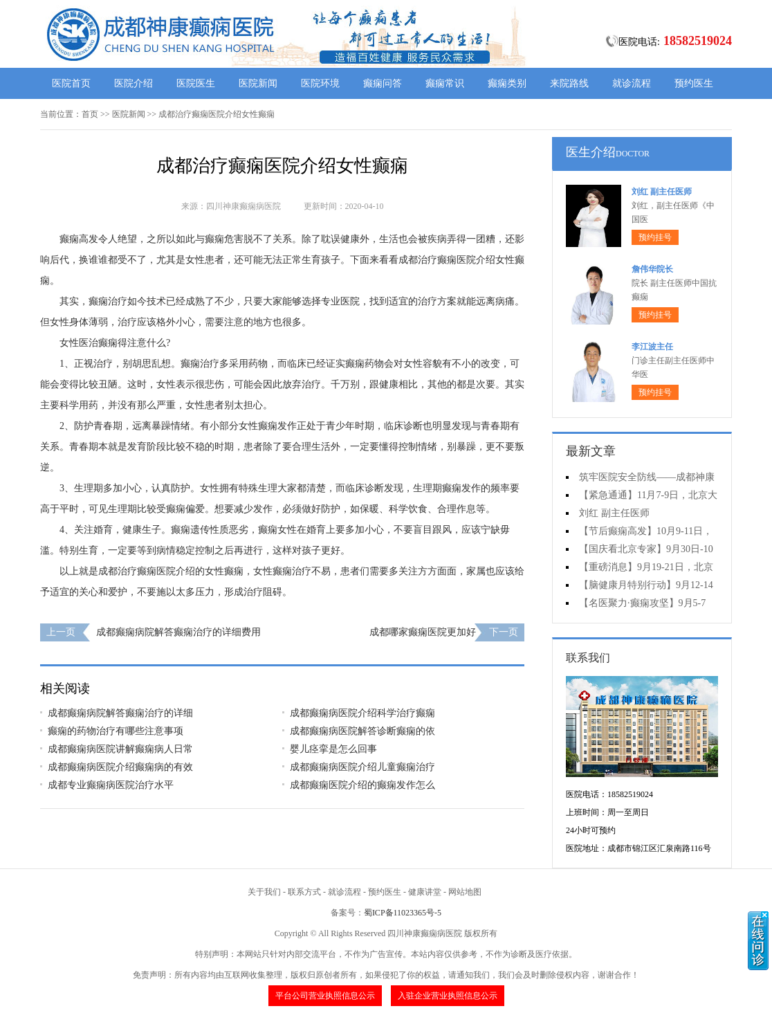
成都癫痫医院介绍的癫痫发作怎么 (362, 785)
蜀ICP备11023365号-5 (402, 913)
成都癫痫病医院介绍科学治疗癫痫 (362, 713)
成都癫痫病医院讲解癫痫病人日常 (120, 749)
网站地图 (464, 892)
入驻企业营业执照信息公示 (447, 996)
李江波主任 (652, 347)
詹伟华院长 (652, 269)
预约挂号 (655, 237)
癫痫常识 (444, 83)
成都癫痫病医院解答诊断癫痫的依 (362, 731)
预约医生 (693, 83)
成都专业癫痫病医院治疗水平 (111, 785)
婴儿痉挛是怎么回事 (333, 749)
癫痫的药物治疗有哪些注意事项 (115, 731)
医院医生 (195, 83)
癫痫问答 (382, 83)
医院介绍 (133, 83)
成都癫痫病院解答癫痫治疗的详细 (120, 713)
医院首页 (71, 83)
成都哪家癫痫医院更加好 (422, 632)
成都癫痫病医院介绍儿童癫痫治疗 (362, 767)
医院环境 (320, 83)
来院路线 (569, 83)
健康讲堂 (424, 892)
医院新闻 (258, 83)
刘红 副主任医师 (662, 192)
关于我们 (264, 892)
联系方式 (304, 892)
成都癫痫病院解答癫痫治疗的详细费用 (178, 632)
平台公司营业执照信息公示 (325, 996)
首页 (90, 114)
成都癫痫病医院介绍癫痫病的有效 (120, 767)
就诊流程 (631, 83)
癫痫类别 (507, 83)
